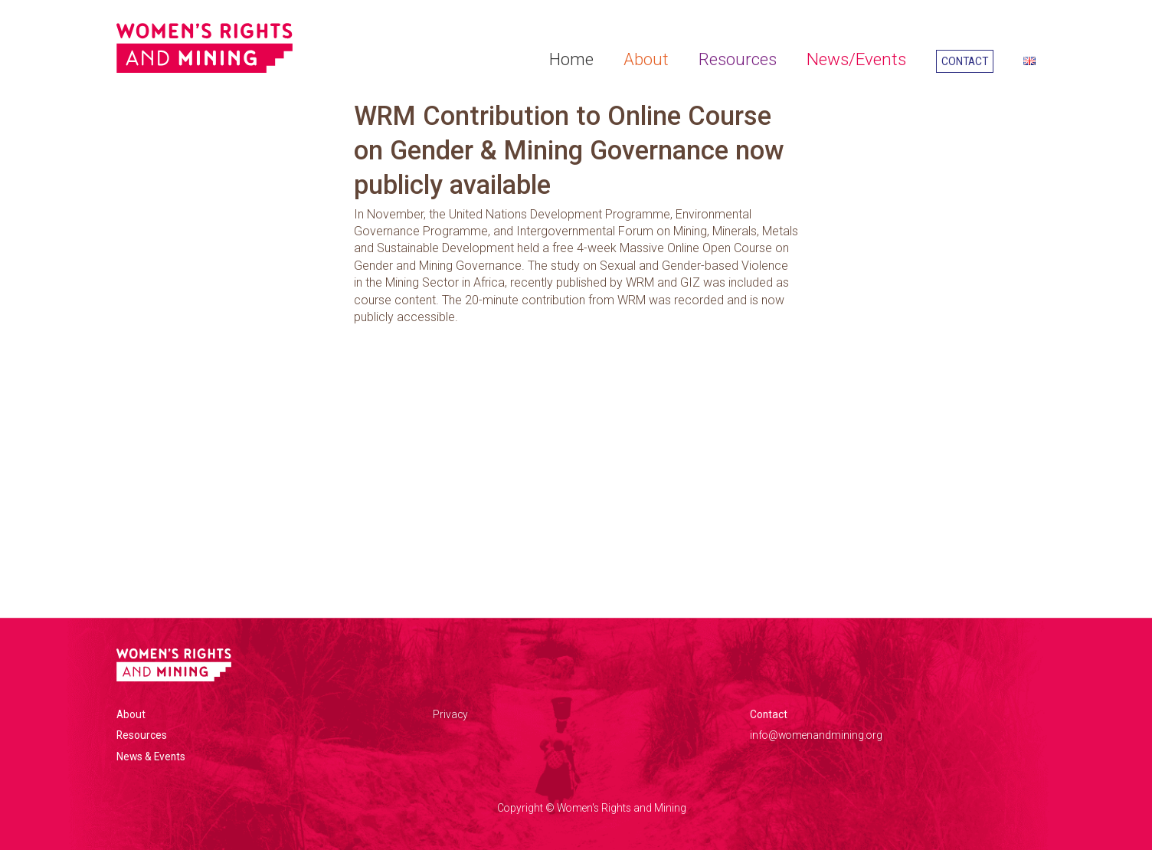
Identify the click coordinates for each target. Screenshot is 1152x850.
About (646, 59)
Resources (738, 59)
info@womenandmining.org (816, 735)
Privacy (450, 714)
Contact (964, 61)
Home (571, 59)
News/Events (856, 59)
